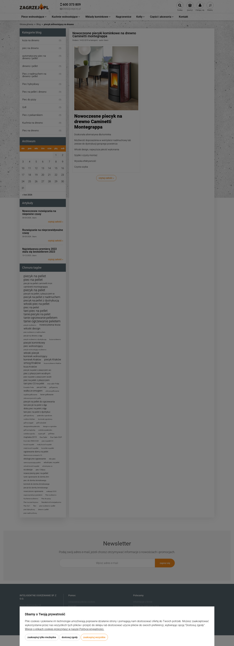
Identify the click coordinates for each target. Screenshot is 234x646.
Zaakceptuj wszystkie (94, 637)
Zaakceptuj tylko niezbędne (41, 637)
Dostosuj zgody (70, 637)
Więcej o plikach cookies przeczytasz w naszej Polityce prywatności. (64, 629)
